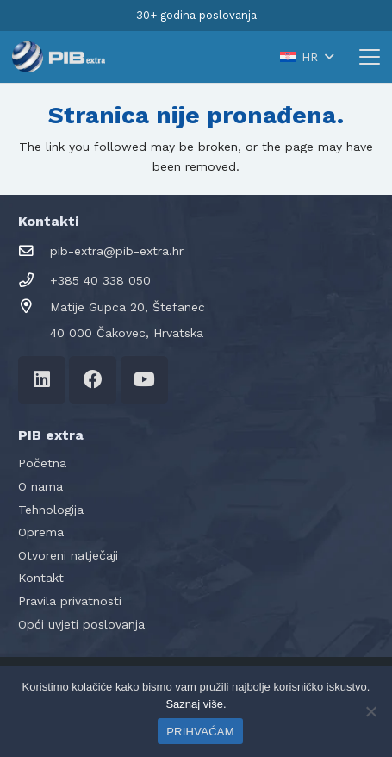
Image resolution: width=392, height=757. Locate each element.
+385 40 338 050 (100, 280)
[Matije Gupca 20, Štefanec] (34, 306)
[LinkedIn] (41, 380)
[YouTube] (144, 380)
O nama (40, 486)
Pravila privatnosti (69, 601)
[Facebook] (92, 380)
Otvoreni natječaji (68, 555)
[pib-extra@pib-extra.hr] (34, 251)
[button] (306, 57)
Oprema (41, 532)
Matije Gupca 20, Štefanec (127, 307)
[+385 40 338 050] (34, 280)
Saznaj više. (195, 704)
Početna (42, 463)
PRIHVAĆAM (200, 731)
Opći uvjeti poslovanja (81, 624)
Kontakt (41, 578)
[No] (370, 711)
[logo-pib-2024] (58, 56)
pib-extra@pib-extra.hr (117, 251)
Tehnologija (51, 509)
